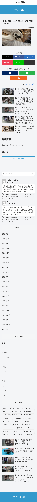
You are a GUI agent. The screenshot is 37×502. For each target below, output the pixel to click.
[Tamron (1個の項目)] (30, 428)
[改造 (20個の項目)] (30, 408)
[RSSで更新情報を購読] (18, 78)
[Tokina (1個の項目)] (18, 431)
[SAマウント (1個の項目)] (19, 434)
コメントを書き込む (18, 158)
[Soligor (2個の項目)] (18, 424)
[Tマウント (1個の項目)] (7, 434)
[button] (29, 62)
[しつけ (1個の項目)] (30, 434)
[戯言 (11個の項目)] (6, 411)
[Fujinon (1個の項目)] (7, 431)
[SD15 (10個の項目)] (6, 414)
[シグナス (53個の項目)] (18, 408)
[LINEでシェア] (18, 62)
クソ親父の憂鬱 (18, 2)
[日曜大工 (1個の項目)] (20, 428)
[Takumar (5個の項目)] (19, 418)
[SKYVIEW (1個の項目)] (29, 431)
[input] (18, 174)
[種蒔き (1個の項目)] (29, 424)
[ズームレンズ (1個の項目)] (8, 428)
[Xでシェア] (7, 57)
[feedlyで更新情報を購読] (27, 73)
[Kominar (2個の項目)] (29, 421)
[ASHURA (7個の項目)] (7, 418)
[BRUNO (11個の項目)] (16, 411)
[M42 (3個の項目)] (18, 421)
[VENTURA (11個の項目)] (29, 411)
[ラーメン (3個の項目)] (8, 421)
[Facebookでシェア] (18, 57)
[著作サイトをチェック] (10, 73)
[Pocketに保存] (7, 62)
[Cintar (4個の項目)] (30, 418)
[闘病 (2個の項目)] (7, 424)
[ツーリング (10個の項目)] (17, 414)
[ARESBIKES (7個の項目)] (29, 414)
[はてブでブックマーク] (29, 57)
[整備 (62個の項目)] (7, 408)
